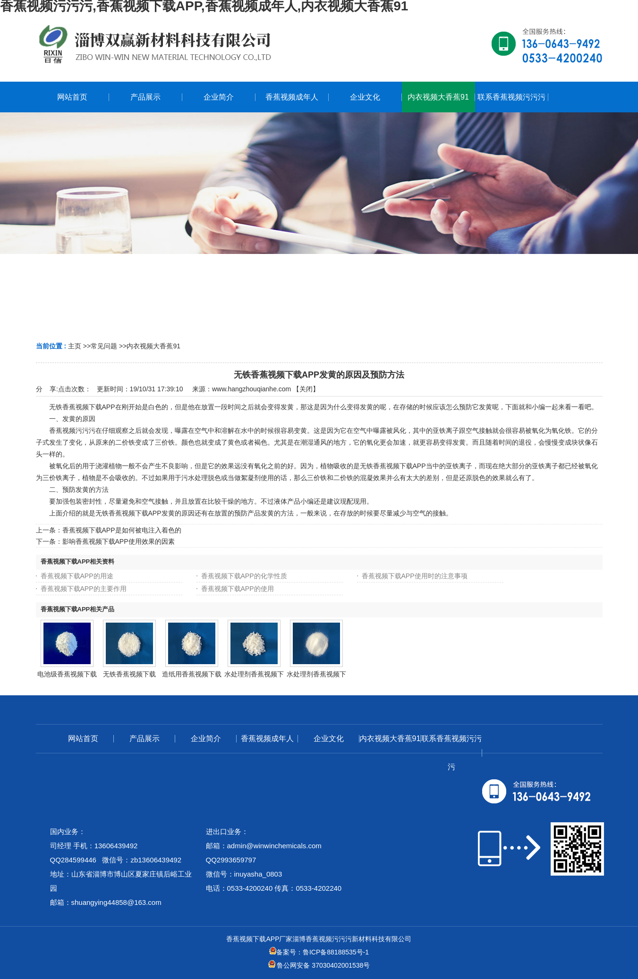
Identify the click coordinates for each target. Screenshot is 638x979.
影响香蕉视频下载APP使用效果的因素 (118, 541)
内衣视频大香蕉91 (153, 346)
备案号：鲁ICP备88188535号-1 (319, 952)
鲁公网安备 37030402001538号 (319, 965)
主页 (74, 346)
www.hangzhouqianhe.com (251, 389)
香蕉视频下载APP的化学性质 (244, 576)
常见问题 (104, 346)
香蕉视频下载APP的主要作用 (84, 588)
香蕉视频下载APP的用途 (77, 576)
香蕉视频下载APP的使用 (237, 588)
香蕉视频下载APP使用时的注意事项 (415, 576)
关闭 (306, 389)
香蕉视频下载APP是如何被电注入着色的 (121, 530)
